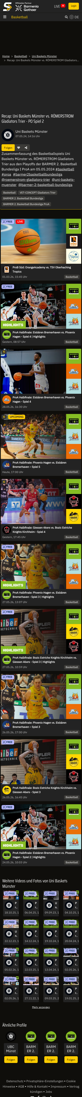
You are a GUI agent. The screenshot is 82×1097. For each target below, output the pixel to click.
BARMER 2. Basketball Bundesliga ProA (26, 204)
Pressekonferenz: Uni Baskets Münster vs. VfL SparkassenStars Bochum (56, 991)
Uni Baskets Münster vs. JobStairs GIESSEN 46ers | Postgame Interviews (16, 934)
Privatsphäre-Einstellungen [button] (45, 1081)
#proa (6, 174)
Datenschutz (15, 1081)
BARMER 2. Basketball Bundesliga (23, 198)
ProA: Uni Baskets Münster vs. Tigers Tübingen (36, 905)
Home (6, 56)
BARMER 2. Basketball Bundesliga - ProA (31, 1049)
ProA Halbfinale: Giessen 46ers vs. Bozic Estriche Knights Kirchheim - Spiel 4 (42, 530)
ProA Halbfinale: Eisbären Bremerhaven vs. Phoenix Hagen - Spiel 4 (44, 399)
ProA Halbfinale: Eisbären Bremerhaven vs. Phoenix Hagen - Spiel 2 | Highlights (44, 855)
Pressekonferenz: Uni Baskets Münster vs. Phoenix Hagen (76, 963)
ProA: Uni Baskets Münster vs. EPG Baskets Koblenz (76, 934)
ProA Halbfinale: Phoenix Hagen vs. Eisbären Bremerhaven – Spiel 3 (39, 725)
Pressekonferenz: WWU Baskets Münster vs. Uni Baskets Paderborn (36, 991)
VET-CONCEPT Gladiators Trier (38, 192)
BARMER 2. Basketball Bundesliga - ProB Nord (71, 1049)
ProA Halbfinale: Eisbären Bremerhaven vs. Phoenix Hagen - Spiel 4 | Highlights (44, 334)
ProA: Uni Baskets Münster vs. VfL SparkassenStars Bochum (16, 905)
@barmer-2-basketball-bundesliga (45, 185)
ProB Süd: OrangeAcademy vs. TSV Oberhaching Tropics (42, 269)
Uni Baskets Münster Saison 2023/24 (56, 905)
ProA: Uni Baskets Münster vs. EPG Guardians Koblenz (36, 963)
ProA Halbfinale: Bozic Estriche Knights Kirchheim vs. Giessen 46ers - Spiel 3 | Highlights (45, 660)
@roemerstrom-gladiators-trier (26, 179)
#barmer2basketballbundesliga (37, 174)
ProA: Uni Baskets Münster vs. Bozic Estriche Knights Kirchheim (56, 963)
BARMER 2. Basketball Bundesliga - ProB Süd (51, 1049)
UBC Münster (11, 1049)
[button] (18, 147)
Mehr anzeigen (41, 1007)
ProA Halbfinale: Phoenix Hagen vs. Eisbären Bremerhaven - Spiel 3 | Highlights (39, 595)
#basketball (65, 169)
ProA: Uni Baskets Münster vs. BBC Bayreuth (36, 934)
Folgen (8, 147)
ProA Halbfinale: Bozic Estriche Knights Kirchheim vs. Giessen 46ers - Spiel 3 (45, 790)
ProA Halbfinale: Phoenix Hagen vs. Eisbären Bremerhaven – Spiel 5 (39, 465)
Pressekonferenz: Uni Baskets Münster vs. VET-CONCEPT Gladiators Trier (76, 991)
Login (73, 6)
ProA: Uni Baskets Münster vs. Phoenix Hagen (16, 991)
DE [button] (74, 17)
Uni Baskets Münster (44, 56)
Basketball (19, 17)
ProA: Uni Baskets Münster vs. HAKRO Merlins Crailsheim (56, 934)
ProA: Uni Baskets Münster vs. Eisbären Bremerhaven (76, 905)
